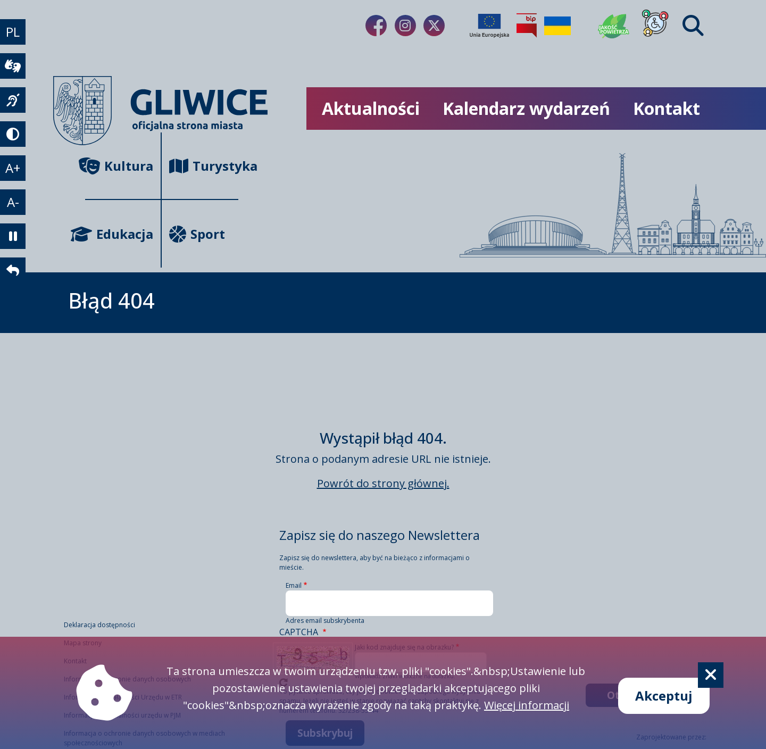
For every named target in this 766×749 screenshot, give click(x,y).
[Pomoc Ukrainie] (557, 25)
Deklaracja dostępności (99, 624)
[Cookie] (710, 675)
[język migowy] (13, 100)
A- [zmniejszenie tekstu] (13, 202)
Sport (197, 234)
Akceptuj (664, 695)
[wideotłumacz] (13, 66)
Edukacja (119, 234)
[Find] (693, 25)
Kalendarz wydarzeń (526, 108)
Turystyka (203, 165)
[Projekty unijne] (489, 25)
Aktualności (371, 108)
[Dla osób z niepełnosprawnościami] (655, 25)
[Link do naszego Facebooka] (376, 25)
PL (13, 31)
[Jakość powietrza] (614, 25)
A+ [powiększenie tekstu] (12, 168)
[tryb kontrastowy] (13, 134)
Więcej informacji (526, 705)
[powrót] (13, 270)
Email (294, 585)
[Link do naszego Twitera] (434, 25)
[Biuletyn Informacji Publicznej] (527, 25)
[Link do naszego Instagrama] (405, 25)
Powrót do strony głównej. (383, 483)
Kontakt (666, 108)
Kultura (119, 165)
